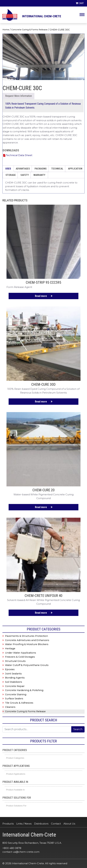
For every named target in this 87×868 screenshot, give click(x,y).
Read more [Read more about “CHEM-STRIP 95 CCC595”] (41, 296)
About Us (69, 823)
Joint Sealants (13, 673)
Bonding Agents (15, 677)
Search (77, 729)
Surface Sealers (14, 698)
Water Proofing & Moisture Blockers (26, 644)
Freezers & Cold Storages (20, 656)
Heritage (10, 648)
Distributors (41, 823)
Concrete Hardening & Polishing (24, 690)
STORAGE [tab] (11, 175)
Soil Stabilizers (13, 681)
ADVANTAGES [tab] (23, 168)
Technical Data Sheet (19, 155)
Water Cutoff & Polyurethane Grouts (27, 665)
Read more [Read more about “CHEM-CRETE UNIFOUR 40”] (41, 612)
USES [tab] (8, 168)
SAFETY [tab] (24, 175)
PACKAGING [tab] (41, 168)
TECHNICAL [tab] (57, 168)
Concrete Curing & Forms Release (29, 29)
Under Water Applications (20, 652)
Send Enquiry (18, 96)
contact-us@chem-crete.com (20, 851)
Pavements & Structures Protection (26, 636)
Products (8, 823)
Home (5, 29)
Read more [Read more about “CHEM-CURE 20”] (41, 507)
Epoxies (10, 669)
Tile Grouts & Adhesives (19, 702)
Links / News (23, 823)
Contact (56, 823)
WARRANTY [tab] (39, 175)
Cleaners (10, 707)
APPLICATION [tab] (75, 168)
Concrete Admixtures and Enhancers (27, 640)
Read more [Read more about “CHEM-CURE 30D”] (41, 401)
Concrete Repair (15, 686)
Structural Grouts (15, 661)
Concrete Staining (15, 694)
